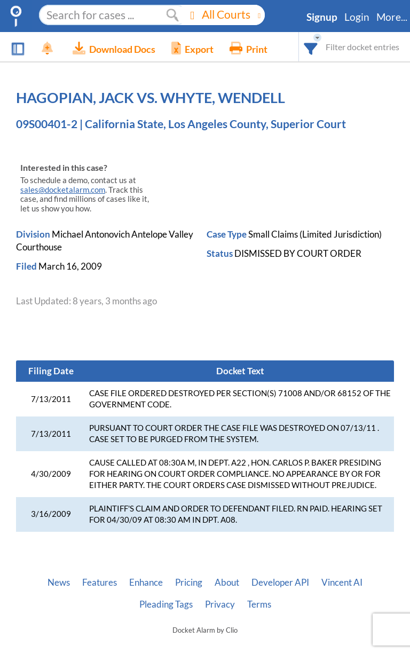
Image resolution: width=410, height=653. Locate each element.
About (227, 582)
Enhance (146, 582)
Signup (321, 17)
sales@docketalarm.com (62, 189)
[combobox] (311, 46)
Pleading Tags (166, 604)
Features (99, 582)
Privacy (220, 604)
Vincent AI (341, 582)
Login (356, 17)
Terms (259, 604)
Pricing (188, 582)
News (59, 582)
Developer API (280, 582)
